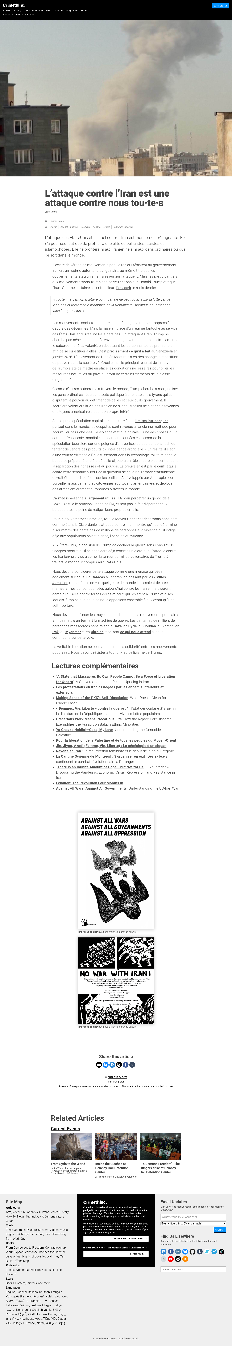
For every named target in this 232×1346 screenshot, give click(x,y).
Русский (38, 1296)
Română (11, 1314)
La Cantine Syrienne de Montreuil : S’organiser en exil (100, 756)
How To (11, 1216)
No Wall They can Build (40, 1270)
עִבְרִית (61, 1314)
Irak (55, 632)
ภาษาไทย (12, 1318)
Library (17, 10)
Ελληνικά (86, 227)
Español (64, 227)
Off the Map (21, 1261)
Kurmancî (29, 1323)
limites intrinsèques (151, 421)
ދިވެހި (8, 1323)
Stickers (43, 1230)
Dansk (52, 1314)
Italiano (97, 227)
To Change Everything (29, 1234)
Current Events (57, 221)
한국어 (57, 1310)
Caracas (98, 577)
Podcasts (38, 10)
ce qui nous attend (135, 632)
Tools (26, 10)
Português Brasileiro (123, 227)
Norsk (41, 1323)
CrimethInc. (14, 5)
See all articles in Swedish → (21, 14)
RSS (18, 1208)
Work (9, 1252)
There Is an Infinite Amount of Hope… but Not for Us (100, 767)
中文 (44, 1301)
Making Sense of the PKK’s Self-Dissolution (92, 698)
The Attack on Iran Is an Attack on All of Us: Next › (148, 1086)
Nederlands (23, 1310)
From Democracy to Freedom (25, 1247)
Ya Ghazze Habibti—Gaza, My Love (84, 730)
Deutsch (44, 1292)
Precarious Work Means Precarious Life (89, 719)
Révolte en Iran (68, 751)
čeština (24, 1305)
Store (49, 10)
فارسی (10, 1310)
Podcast (11, 1265)
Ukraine (97, 632)
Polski (49, 1296)
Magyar (47, 1305)
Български (33, 1301)
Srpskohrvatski (41, 1310)
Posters (32, 1230)
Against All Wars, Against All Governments (91, 788)
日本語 (106, 227)
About (84, 10)
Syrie (132, 626)
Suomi (10, 1301)
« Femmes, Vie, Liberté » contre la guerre (90, 708)
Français (56, 1292)
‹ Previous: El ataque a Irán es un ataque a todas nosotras (88, 1086)
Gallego (17, 1323)
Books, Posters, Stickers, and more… (29, 1283)
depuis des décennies (70, 328)
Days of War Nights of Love (23, 1256)
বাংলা (31, 1314)
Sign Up (219, 1229)
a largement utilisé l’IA (103, 498)
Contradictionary (55, 1247)
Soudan (149, 626)
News (21, 1216)
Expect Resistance (26, 1252)
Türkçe (57, 1305)
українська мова (31, 1318)
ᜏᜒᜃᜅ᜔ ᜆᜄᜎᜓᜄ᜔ (55, 1323)
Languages (71, 10)
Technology (33, 1216)
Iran (110, 1081)
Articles (11, 1207)
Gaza (117, 626)
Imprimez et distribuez (91, 931)
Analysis (32, 1212)
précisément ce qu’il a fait (128, 351)
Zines (9, 1230)
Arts (8, 1212)
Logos (10, 1234)
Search (58, 10)
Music (64, 1230)
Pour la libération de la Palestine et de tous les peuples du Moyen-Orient (116, 740)
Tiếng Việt (49, 1318)
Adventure (19, 1212)
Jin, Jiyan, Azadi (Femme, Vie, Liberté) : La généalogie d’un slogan (111, 746)
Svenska (41, 1314)
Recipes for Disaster (52, 1252)
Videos (54, 1230)
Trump (116, 1081)
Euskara (74, 227)
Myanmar (73, 632)
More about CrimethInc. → (130, 1238)
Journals (20, 1230)
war (122, 1081)
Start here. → (138, 1253)
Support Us (220, 5)
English (53, 227)
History (64, 1212)
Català (62, 1318)
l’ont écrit (123, 288)
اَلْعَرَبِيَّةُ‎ (22, 1314)
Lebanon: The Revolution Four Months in (89, 783)
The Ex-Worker (15, 1270)
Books (7, 10)
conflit (162, 466)
